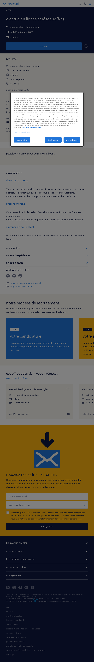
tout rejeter (53, 140)
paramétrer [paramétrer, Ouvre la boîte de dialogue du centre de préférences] (22, 140)
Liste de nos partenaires (22, 132)
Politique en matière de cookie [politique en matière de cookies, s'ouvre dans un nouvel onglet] (31, 127)
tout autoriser (71, 140)
